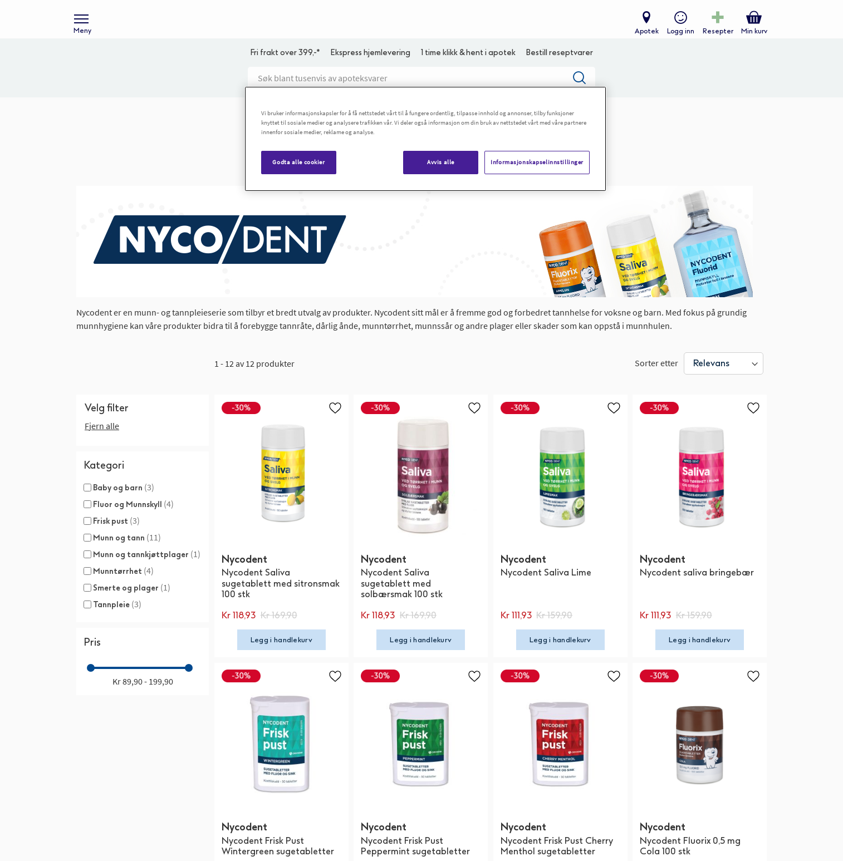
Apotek (644, 37)
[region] (425, 138)
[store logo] (416, 28)
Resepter (715, 37)
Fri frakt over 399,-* (285, 70)
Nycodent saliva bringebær (697, 589)
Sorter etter (656, 379)
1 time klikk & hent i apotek (468, 70)
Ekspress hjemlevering (370, 70)
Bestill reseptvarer (559, 70)
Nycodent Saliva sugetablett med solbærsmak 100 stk (402, 600)
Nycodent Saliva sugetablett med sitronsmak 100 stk (281, 600)
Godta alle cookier (298, 162)
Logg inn (678, 37)
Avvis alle (440, 162)
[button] (335, 425)
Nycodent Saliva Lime (546, 589)
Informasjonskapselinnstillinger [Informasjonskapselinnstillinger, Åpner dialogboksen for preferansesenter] (537, 162)
